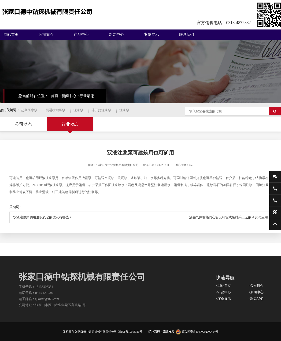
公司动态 (23, 124)
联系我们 (186, 35)
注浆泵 (124, 110)
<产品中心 (223, 292)
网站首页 (11, 35)
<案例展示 (223, 299)
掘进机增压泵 (55, 110)
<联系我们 (255, 299)
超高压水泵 (29, 110)
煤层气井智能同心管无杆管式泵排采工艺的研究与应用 (228, 217)
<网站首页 (223, 285)
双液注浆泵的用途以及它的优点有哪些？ (42, 217)
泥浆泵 (78, 110)
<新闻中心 (255, 292)
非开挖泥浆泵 (101, 110)
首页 (54, 96)
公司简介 (46, 35)
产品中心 (81, 35)
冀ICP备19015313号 (130, 331)
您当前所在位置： (33, 96)
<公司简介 (255, 285)
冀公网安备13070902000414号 (197, 331)
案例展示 (151, 35)
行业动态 (86, 96)
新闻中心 (116, 35)
